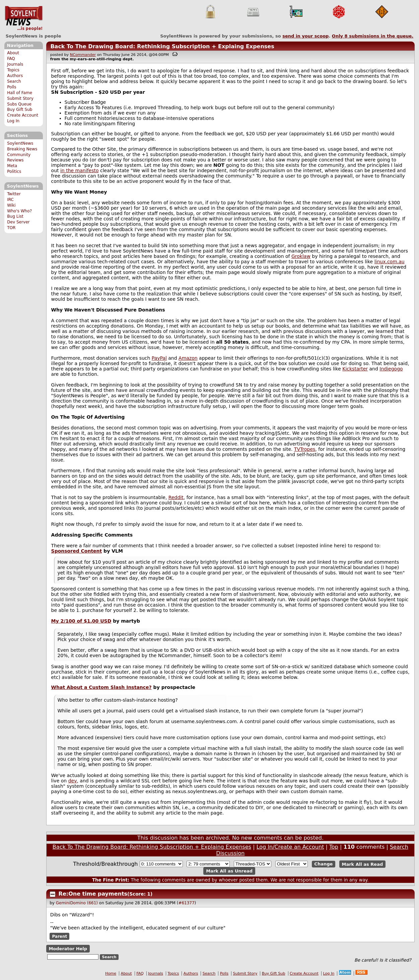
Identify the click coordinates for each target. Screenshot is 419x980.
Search (14, 81)
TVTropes (304, 449)
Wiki (11, 205)
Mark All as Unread (229, 870)
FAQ (11, 58)
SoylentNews (23, 18)
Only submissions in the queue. (372, 36)
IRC (10, 199)
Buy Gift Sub (19, 109)
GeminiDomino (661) (77, 903)
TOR (11, 227)
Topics (13, 70)
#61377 (186, 903)
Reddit (176, 497)
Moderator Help (68, 948)
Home (110, 973)
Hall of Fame (19, 92)
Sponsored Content (76, 551)
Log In (13, 121)
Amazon (188, 358)
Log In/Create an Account (290, 847)
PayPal (159, 358)
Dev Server (18, 222)
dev (72, 780)
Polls (11, 87)
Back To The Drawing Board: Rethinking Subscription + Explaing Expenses (162, 46)
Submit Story (20, 98)
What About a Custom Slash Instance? (101, 687)
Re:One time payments (93, 894)
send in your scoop (305, 36)
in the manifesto (79, 170)
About (13, 53)
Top (333, 847)
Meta (12, 165)
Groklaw (300, 256)
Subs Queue (19, 104)
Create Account (22, 115)
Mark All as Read (362, 863)
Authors (15, 75)
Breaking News (22, 149)
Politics (14, 171)
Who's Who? (19, 211)
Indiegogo (391, 368)
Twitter (13, 194)
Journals (15, 64)
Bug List (15, 216)
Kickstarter (355, 368)
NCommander (83, 55)
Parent (59, 936)
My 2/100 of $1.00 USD (81, 621)
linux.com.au (389, 261)
